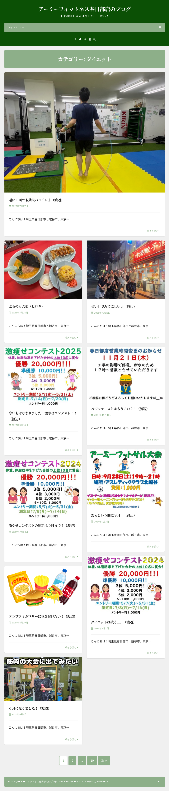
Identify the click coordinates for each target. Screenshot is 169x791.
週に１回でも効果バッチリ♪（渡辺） (36, 199)
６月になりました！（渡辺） (30, 708)
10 (92, 762)
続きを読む (153, 231)
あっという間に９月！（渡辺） (114, 515)
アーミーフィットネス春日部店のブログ (84, 9)
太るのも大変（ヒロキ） (27, 306)
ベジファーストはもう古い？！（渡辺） (120, 408)
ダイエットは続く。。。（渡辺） (113, 621)
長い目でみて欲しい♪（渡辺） (114, 306)
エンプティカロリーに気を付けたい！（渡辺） (43, 616)
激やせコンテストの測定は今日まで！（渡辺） (43, 525)
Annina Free (102, 781)
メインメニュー (84, 27)
